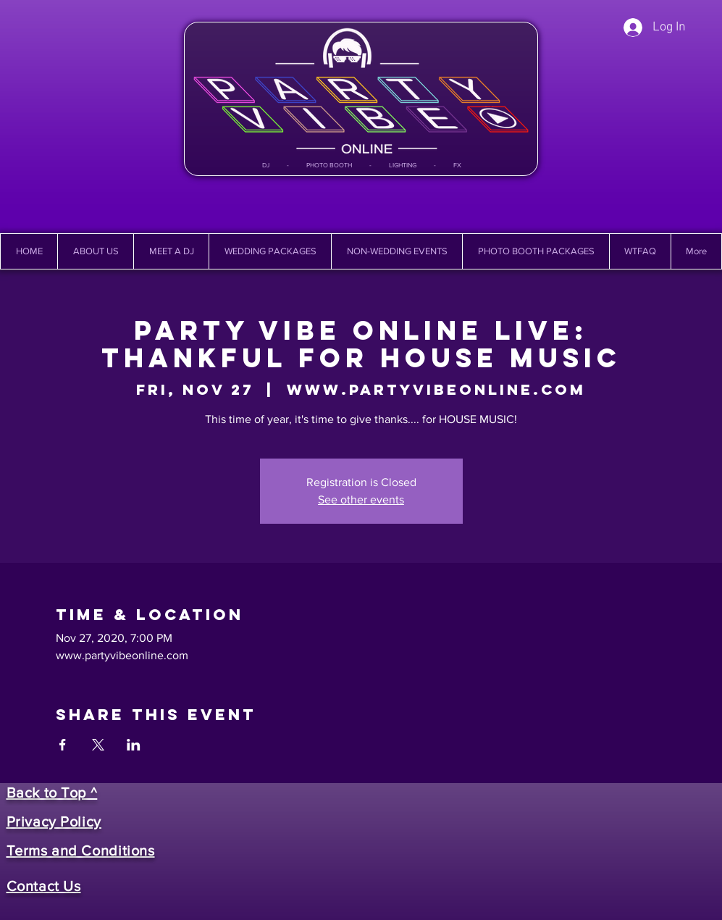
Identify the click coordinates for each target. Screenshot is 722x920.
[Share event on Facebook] (63, 744)
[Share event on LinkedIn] (133, 744)
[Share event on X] (98, 744)
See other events (361, 499)
